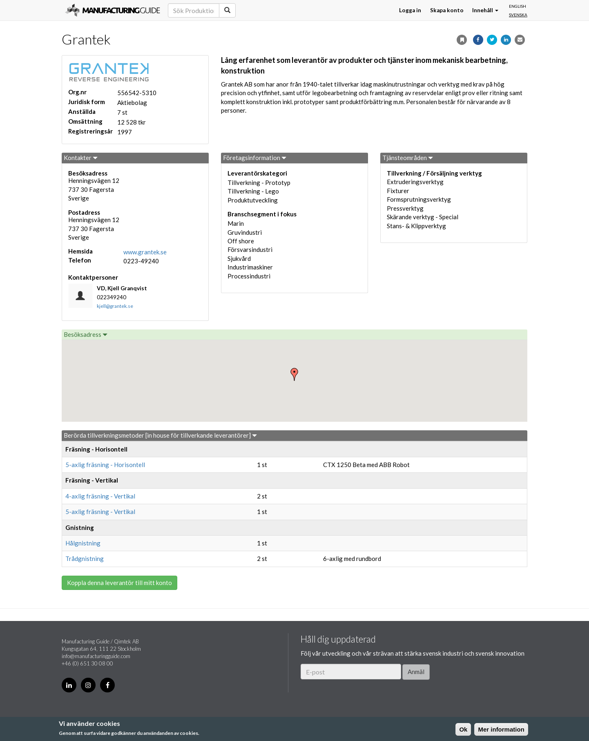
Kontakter (81, 157)
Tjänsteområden (407, 157)
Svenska (518, 14)
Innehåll (485, 10)
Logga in (410, 10)
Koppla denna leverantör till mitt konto (119, 582)
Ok (463, 729)
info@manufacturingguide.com (96, 656)
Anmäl (416, 671)
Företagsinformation (254, 157)
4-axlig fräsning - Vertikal (100, 496)
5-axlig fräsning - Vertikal (100, 511)
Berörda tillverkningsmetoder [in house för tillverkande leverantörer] (160, 435)
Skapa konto (447, 10)
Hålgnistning (82, 543)
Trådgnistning (84, 558)
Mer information (501, 729)
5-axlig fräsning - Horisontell (105, 464)
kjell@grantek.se (115, 306)
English (517, 6)
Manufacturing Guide (112, 10)
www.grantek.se (145, 252)
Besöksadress (85, 334)
